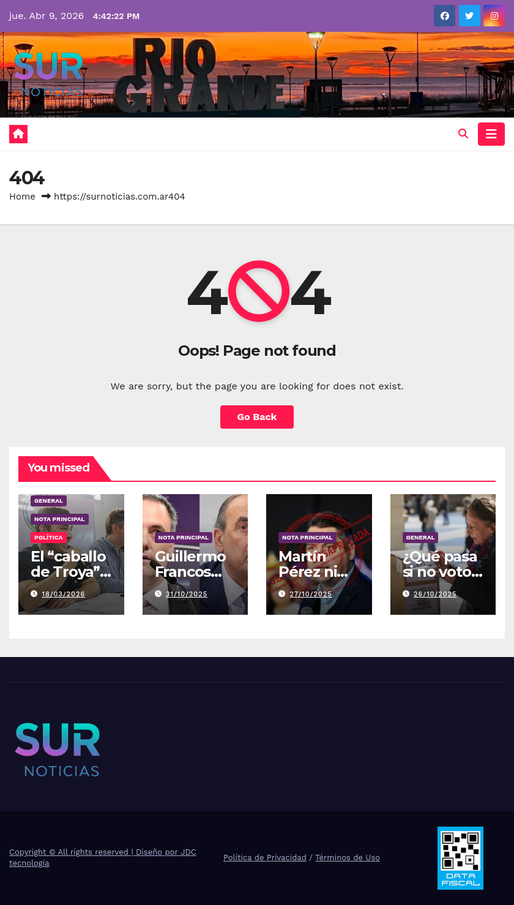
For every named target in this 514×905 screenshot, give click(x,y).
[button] (463, 134)
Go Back (257, 416)
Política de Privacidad (265, 857)
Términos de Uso (347, 857)
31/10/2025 (186, 594)
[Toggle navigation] (491, 134)
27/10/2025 (311, 594)
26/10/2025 (435, 594)
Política (48, 537)
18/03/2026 (64, 594)
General (48, 500)
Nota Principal (59, 519)
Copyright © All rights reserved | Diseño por (95, 852)
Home (22, 196)
